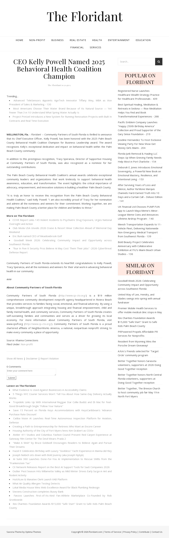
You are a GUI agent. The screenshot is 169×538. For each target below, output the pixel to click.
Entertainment (119, 40)
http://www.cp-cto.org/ (73, 295)
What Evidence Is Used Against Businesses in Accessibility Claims (49, 390)
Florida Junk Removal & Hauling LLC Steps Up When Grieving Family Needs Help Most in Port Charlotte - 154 (140, 157)
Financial (77, 47)
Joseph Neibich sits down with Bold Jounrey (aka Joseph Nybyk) (48, 455)
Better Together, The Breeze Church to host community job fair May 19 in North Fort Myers (139, 392)
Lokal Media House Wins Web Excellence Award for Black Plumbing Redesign (56, 487)
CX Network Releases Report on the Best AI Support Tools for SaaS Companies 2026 (61, 467)
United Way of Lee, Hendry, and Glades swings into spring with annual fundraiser (139, 298)
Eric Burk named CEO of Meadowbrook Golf (37, 236)
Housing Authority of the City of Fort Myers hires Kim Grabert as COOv (53, 430)
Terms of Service (112, 531)
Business (57, 40)
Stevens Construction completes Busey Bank (38, 491)
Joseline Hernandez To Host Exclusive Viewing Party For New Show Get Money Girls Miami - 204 (139, 143)
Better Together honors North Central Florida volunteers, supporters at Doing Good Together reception (140, 378)
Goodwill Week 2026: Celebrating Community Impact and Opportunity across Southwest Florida (138, 284)
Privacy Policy (130, 531)
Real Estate (78, 40)
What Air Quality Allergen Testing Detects (36, 483)
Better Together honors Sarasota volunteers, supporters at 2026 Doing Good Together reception (139, 365)
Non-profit (37, 40)
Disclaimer (32, 358)
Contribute (144, 531)
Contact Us (157, 531)
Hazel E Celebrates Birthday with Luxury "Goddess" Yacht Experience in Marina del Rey (62, 451)
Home (19, 40)
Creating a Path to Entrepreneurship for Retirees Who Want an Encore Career (57, 426)
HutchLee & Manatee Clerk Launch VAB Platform (40, 479)
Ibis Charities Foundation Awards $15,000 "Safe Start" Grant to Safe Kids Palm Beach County (137, 322)
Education (143, 40)
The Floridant (84, 16)
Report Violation (49, 358)
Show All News (15, 358)
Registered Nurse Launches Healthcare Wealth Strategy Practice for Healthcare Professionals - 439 (138, 94)
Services (95, 47)
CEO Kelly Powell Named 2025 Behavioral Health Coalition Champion (59, 68)
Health (97, 40)
